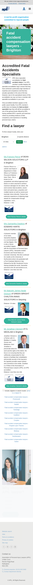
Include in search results (15, 391)
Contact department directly (11, 571)
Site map (5, 543)
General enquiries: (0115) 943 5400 (14, 569)
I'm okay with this (12, 3)
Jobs (3, 534)
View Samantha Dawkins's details (16, 283)
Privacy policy (22, 3)
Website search (7, 531)
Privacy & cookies (7, 540)
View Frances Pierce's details (16, 216)
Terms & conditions (8, 537)
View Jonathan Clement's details (16, 386)
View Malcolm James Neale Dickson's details (16, 321)
